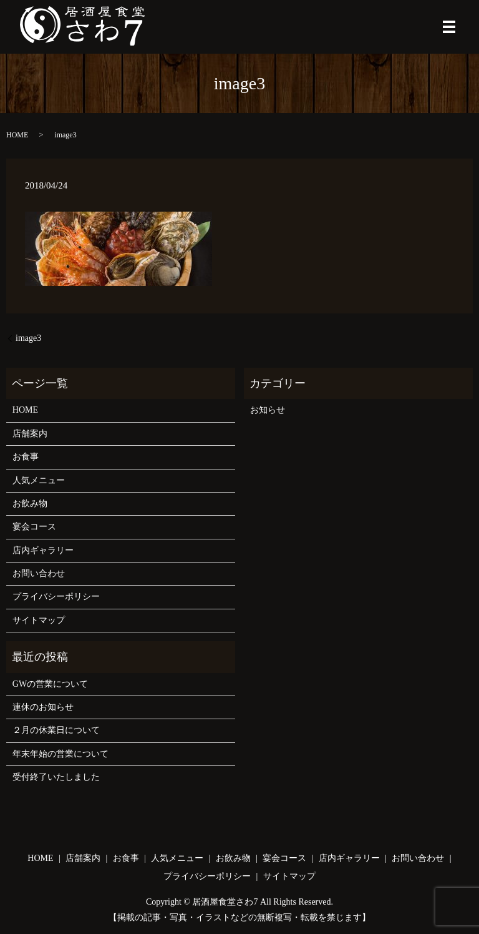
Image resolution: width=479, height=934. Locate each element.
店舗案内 (29, 433)
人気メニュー (38, 480)
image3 (28, 338)
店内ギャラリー (43, 550)
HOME (17, 134)
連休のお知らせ (43, 707)
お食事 (25, 456)
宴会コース (34, 526)
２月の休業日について (56, 730)
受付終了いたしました (56, 777)
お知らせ (267, 410)
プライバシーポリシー (56, 596)
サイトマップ (38, 620)
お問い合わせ (38, 573)
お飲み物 (29, 503)
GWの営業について (50, 684)
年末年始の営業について (60, 754)
